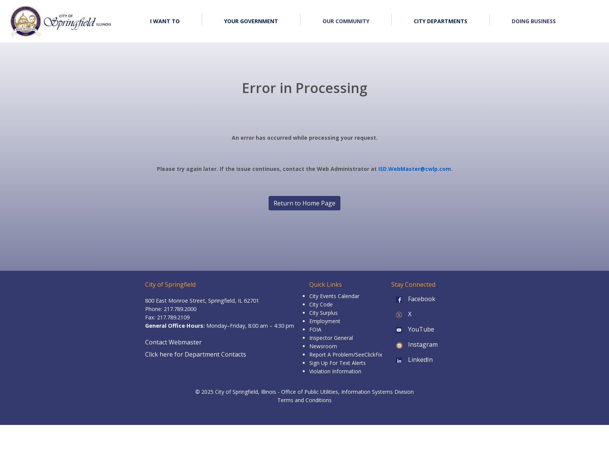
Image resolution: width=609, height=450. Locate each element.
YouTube (412, 329)
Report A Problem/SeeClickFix (345, 354)
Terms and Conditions (304, 400)
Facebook (413, 299)
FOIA (315, 329)
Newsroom (323, 346)
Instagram (414, 344)
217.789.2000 (180, 309)
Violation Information (335, 371)
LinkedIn (412, 359)
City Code (321, 304)
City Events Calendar (334, 296)
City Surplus (323, 312)
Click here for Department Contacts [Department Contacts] (195, 354)
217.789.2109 (173, 317)
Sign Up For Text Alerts (337, 362)
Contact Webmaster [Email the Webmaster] (173, 342)
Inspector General (331, 337)
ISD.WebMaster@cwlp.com (414, 168)
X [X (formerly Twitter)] (401, 314)
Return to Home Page (304, 203)
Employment (324, 321)
